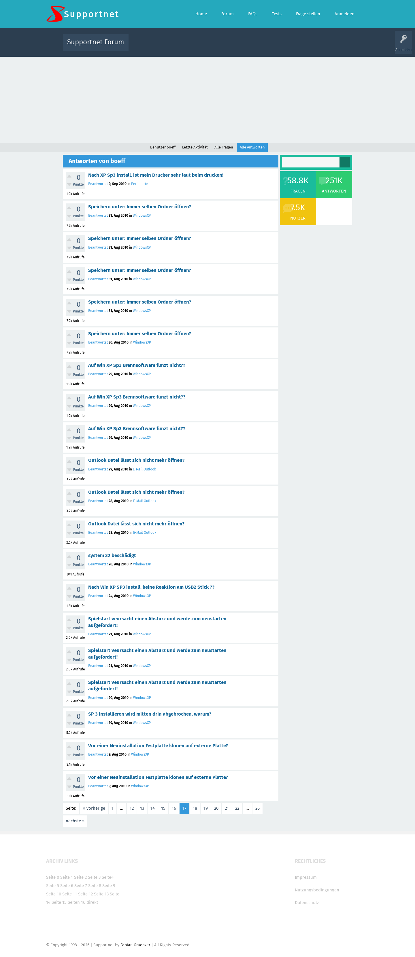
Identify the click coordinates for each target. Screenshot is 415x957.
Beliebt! (191, 46)
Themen (239, 46)
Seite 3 (94, 877)
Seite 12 (85, 894)
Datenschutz (307, 902)
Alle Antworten (252, 147)
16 (174, 808)
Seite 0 (52, 877)
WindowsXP (142, 215)
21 (227, 808)
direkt (92, 902)
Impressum (306, 877)
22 (237, 808)
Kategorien (258, 46)
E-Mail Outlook (144, 469)
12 (132, 808)
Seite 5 (52, 885)
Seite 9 (108, 885)
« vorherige (94, 808)
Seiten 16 (76, 902)
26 (257, 808)
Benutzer (279, 46)
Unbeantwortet (215, 46)
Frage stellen (302, 46)
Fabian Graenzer (135, 945)
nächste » (75, 820)
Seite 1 (66, 877)
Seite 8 (94, 885)
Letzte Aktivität (195, 147)
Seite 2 (80, 877)
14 (152, 808)
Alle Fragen (170, 46)
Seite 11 (69, 894)
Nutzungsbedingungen (317, 890)
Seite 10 (53, 894)
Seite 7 (80, 885)
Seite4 (108, 877)
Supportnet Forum (95, 42)
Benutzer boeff (163, 147)
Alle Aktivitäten (144, 46)
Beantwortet (98, 184)
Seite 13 (101, 894)
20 (216, 808)
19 (205, 808)
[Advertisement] (207, 100)
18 (195, 808)
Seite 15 (59, 902)
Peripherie (139, 184)
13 (142, 808)
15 (163, 808)
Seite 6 (66, 885)
